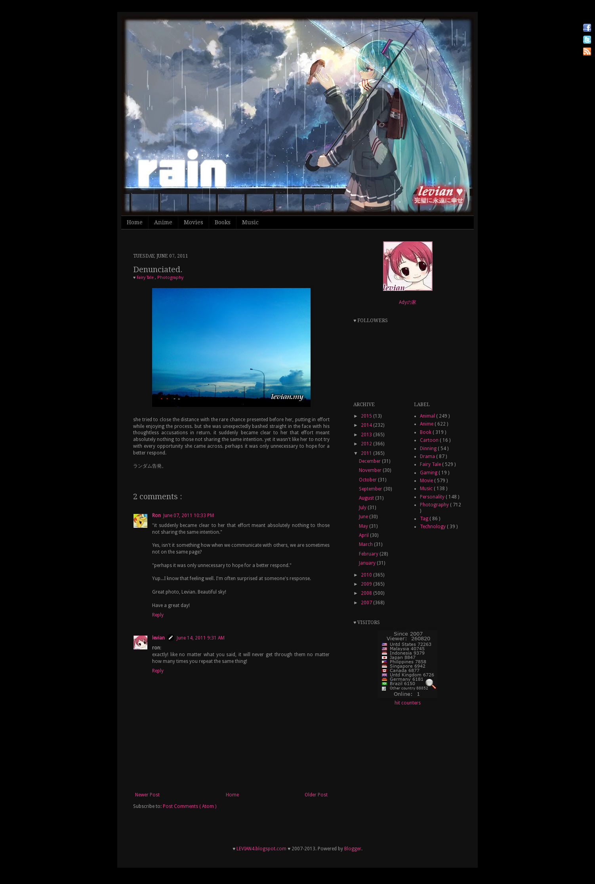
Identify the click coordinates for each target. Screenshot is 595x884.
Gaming (429, 472)
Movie (427, 480)
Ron (156, 515)
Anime (163, 222)
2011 (367, 453)
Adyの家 (407, 302)
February (369, 554)
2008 (367, 593)
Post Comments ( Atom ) (189, 806)
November (371, 470)
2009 (367, 584)
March (366, 544)
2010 (367, 575)
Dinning (429, 448)
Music (250, 222)
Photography (170, 277)
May (364, 526)
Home (135, 222)
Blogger (352, 849)
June (364, 516)
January (368, 563)
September (371, 489)
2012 (367, 444)
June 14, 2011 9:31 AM (201, 638)
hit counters (408, 703)
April (364, 535)
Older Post (316, 795)
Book (426, 432)
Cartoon (430, 440)
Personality (433, 497)
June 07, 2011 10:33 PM (188, 515)
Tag (424, 518)
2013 (367, 434)
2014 (367, 425)
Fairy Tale (146, 277)
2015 (367, 416)
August (367, 498)
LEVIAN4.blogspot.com (261, 849)
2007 (367, 602)
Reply (158, 615)
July (363, 507)
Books (223, 222)
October (368, 480)
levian (158, 638)
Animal (428, 416)
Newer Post (147, 795)
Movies (193, 222)
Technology (433, 526)
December (370, 461)
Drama (428, 456)
